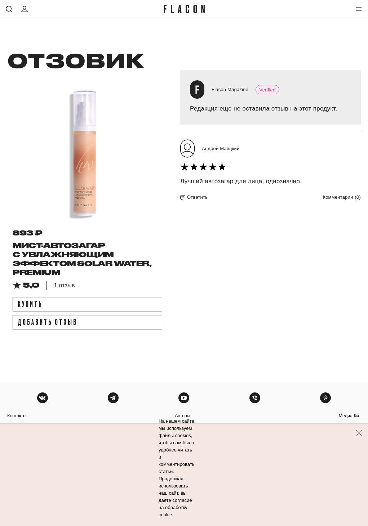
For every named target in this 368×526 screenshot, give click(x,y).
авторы (182, 415)
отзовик (75, 60)
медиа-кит (349, 415)
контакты (16, 415)
